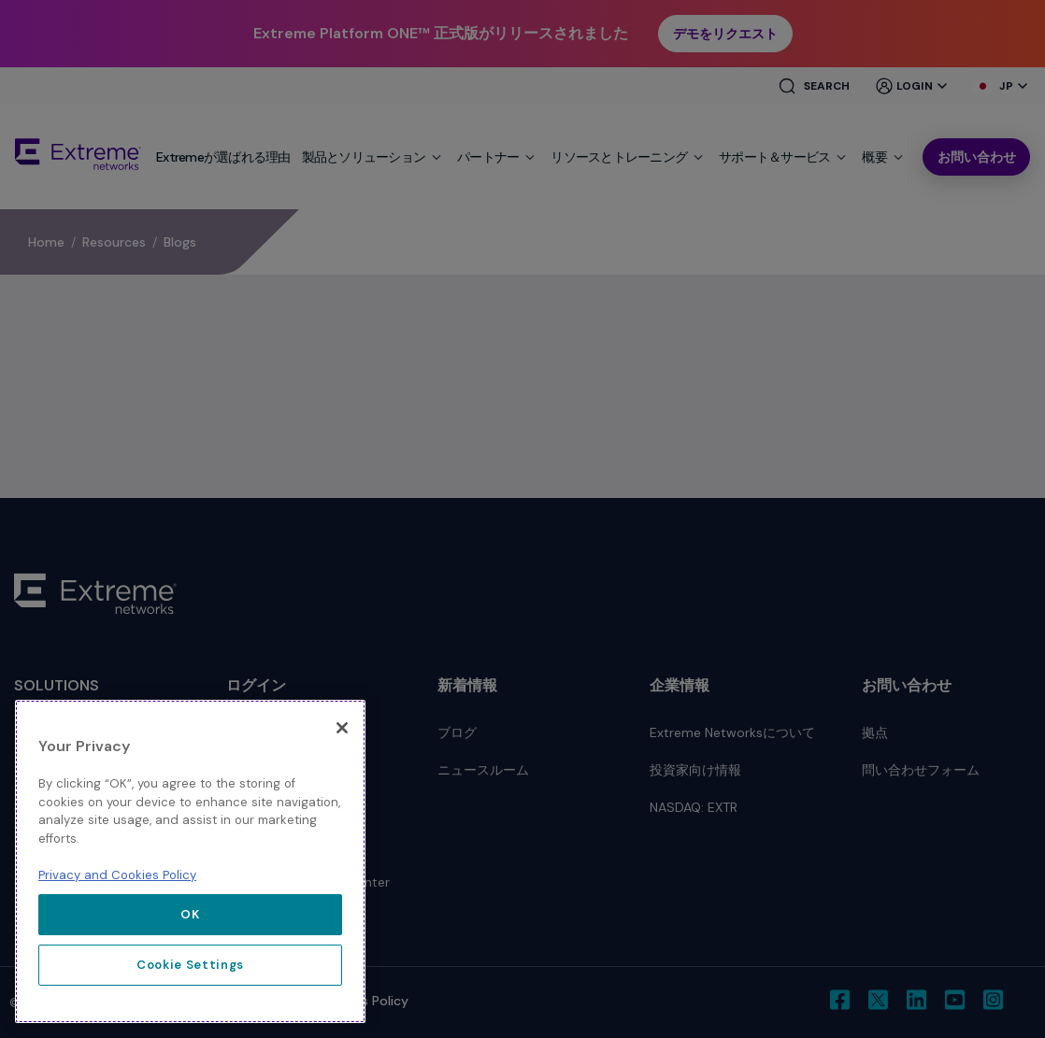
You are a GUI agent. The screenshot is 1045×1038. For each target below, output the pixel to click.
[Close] (342, 727)
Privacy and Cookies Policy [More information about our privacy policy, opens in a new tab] (117, 875)
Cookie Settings (190, 965)
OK (189, 914)
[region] (190, 861)
